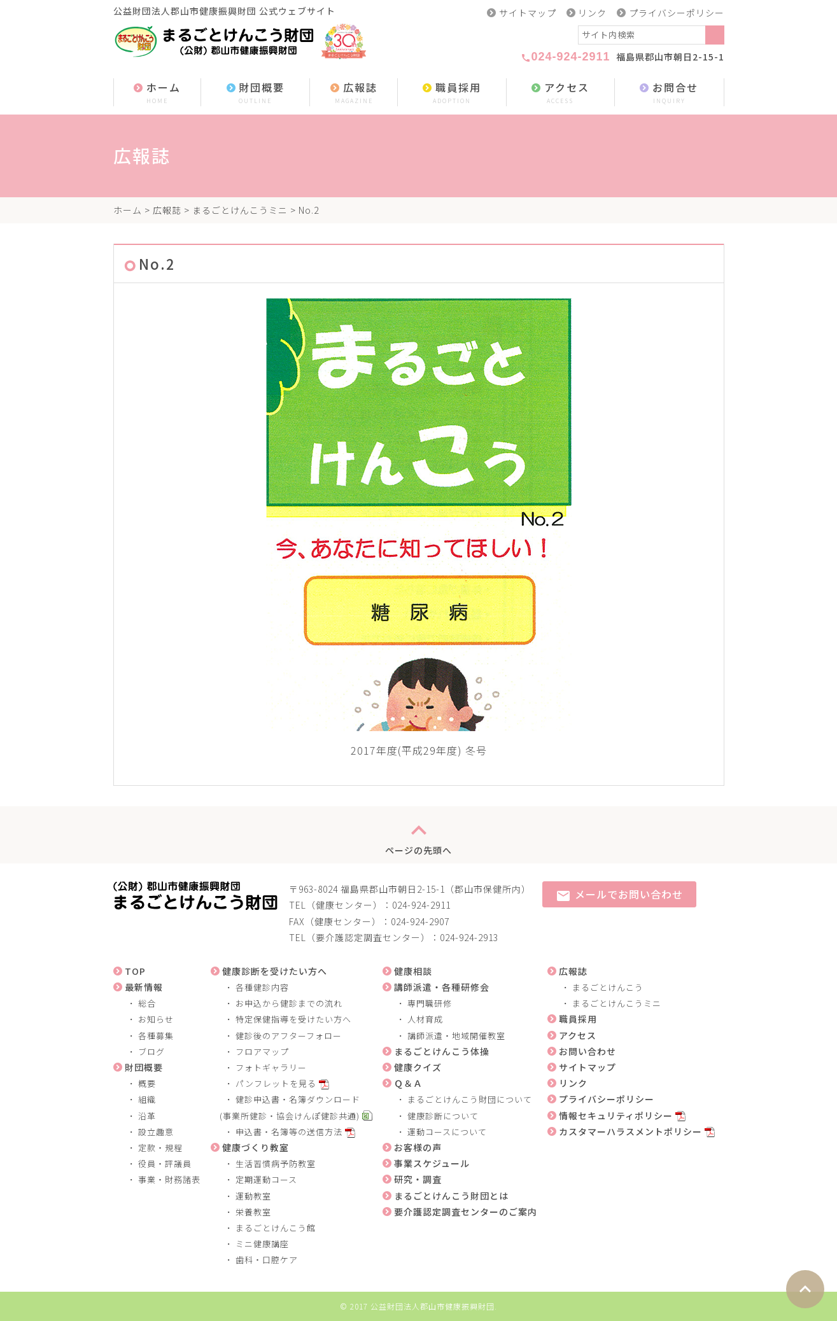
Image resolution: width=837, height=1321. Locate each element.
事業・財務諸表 (169, 1179)
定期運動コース (266, 1179)
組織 (147, 1099)
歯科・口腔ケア (267, 1260)
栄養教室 (253, 1212)
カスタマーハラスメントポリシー (630, 1131)
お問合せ (669, 93)
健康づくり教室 (255, 1147)
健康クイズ (418, 1067)
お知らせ (156, 1019)
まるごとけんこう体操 (441, 1051)
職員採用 (452, 93)
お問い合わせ (587, 1051)
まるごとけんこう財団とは (451, 1195)
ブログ (151, 1051)
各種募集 (156, 1036)
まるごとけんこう (608, 987)
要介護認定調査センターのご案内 (465, 1211)
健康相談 (413, 971)
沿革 (147, 1116)
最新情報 (144, 987)
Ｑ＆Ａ (408, 1083)
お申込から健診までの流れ (289, 1003)
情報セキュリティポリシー (616, 1115)
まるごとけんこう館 (276, 1228)
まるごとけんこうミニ (240, 210)
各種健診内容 (262, 987)
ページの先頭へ (418, 835)
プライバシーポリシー (676, 12)
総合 (147, 1003)
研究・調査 (418, 1179)
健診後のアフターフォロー (289, 1036)
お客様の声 (418, 1147)
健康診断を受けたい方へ (274, 971)
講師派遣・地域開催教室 (456, 1036)
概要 (147, 1083)
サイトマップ (527, 12)
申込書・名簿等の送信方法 (289, 1132)
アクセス (560, 93)
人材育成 (425, 1019)
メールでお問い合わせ (619, 895)
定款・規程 (160, 1148)
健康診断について (443, 1116)
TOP (135, 971)
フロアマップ (262, 1051)
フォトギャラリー (271, 1067)
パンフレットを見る (276, 1083)
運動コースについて (447, 1132)
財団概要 (255, 93)
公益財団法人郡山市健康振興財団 (432, 1306)
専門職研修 (429, 1003)
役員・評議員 (165, 1163)
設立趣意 (156, 1132)
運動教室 (253, 1196)
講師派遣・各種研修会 (441, 987)
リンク (592, 12)
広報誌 (353, 93)
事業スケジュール (432, 1163)
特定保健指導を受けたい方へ (293, 1019)
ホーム (157, 93)
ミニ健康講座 (262, 1244)
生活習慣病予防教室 (276, 1163)
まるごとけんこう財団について (469, 1099)
